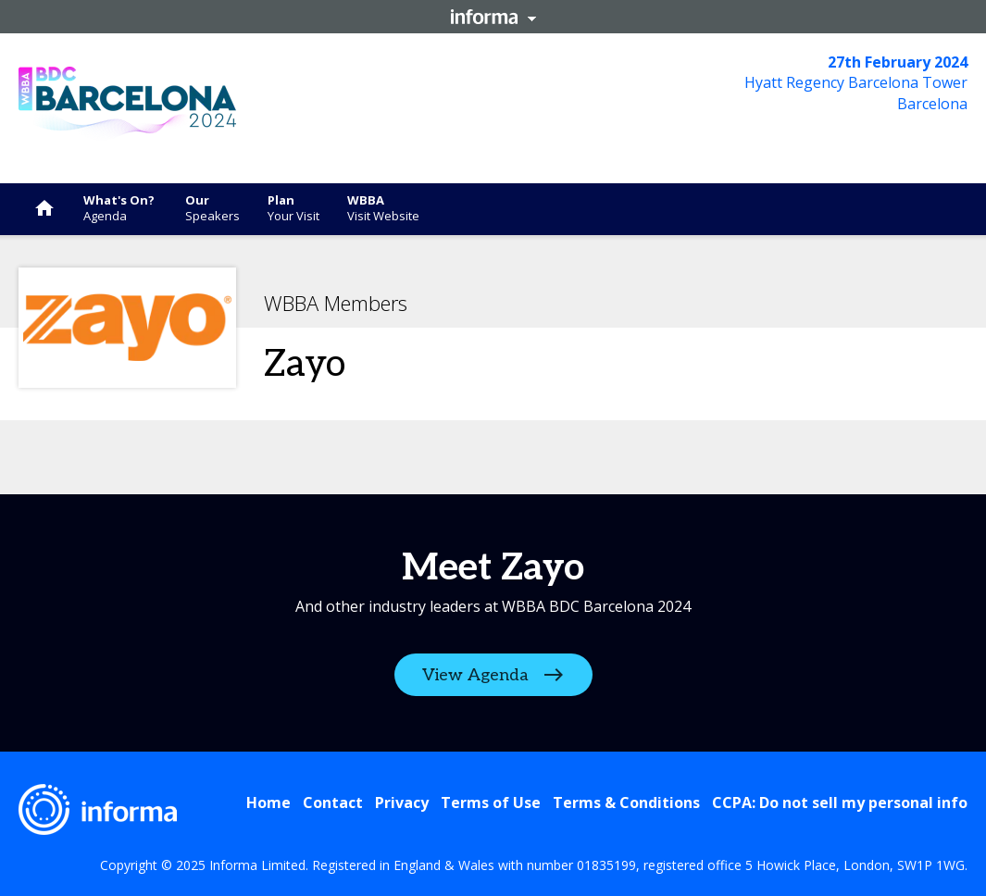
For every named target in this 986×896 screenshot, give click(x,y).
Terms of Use (491, 802)
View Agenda (475, 675)
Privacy (402, 802)
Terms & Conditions (626, 802)
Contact (333, 802)
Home (268, 802)
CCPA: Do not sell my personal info (839, 802)
